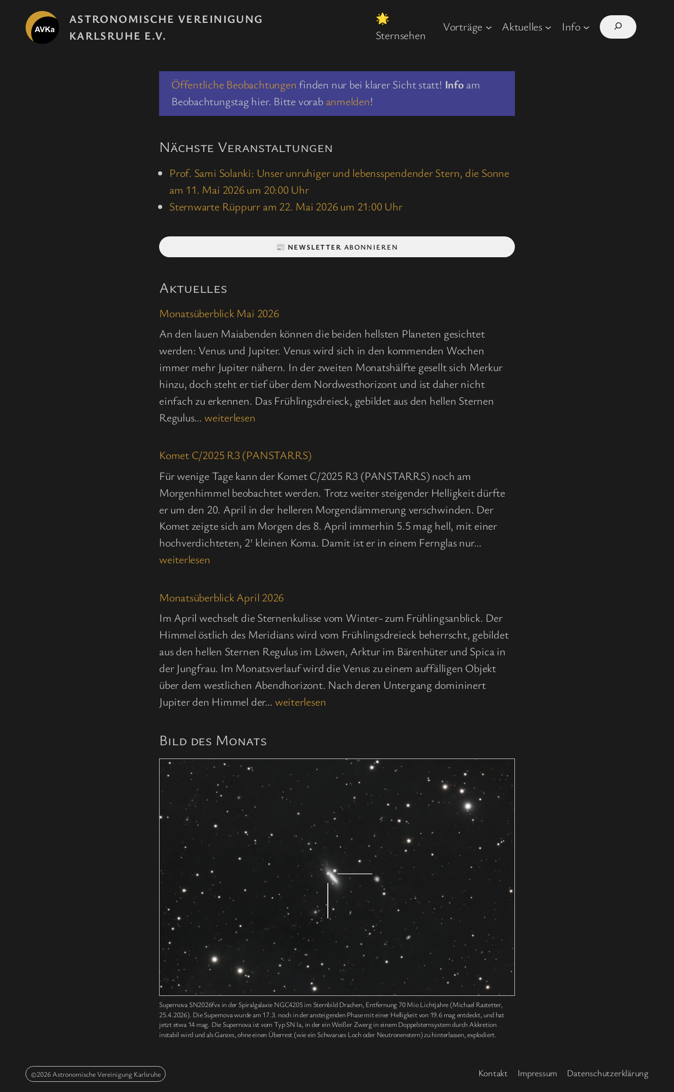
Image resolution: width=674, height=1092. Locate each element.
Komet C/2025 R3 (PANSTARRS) (235, 455)
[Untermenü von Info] (586, 26)
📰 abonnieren (337, 247)
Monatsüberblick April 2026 (221, 597)
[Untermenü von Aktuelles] (548, 26)
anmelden (348, 101)
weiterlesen (230, 417)
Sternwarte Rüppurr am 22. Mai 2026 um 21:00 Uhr (286, 206)
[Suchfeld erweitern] (618, 27)
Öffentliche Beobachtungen (234, 84)
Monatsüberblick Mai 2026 (219, 313)
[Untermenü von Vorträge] (488, 26)
